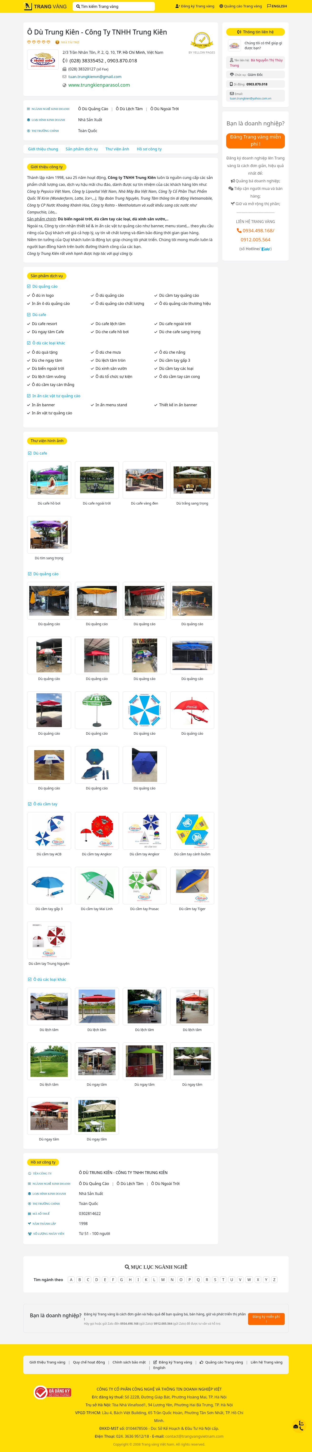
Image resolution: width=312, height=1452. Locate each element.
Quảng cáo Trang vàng (240, 6)
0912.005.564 (255, 239)
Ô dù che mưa (108, 352)
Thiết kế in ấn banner (178, 404)
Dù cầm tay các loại (176, 368)
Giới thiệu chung (43, 149)
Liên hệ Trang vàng (267, 1362)
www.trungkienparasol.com (99, 85)
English (159, 1367)
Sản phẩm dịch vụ (82, 149)
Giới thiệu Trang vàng (47, 1362)
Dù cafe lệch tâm (111, 323)
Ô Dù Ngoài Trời (164, 108)
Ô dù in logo (43, 295)
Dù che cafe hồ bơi (112, 331)
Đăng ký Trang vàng (195, 6)
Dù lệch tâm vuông (49, 376)
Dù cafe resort (44, 323)
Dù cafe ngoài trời (175, 323)
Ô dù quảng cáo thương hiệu (185, 303)
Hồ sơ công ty (149, 149)
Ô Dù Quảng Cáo (93, 108)
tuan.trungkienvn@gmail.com (94, 76)
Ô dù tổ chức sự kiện (114, 376)
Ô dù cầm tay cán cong (179, 376)
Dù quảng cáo (45, 286)
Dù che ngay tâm (47, 360)
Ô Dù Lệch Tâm (129, 108)
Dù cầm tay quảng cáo (179, 295)
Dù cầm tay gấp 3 (174, 360)
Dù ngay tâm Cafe (48, 331)
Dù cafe (39, 314)
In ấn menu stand (111, 404)
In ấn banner (43, 404)
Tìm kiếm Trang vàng (97, 6)
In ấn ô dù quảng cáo (51, 303)
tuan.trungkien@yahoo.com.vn (250, 98)
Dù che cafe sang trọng (179, 331)
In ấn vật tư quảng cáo (52, 413)
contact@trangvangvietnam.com (194, 1436)
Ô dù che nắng (172, 352)
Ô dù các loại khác (48, 343)
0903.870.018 (122, 60)
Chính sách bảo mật (129, 1362)
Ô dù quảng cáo (110, 295)
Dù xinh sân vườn (111, 368)
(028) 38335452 (87, 60)
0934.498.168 (258, 230)
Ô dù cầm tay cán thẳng (53, 384)
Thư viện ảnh (117, 149)
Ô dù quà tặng (45, 352)
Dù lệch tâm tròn (111, 360)
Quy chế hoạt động (89, 1362)
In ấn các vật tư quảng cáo (56, 395)
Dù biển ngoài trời (48, 368)
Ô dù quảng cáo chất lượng (120, 303)
